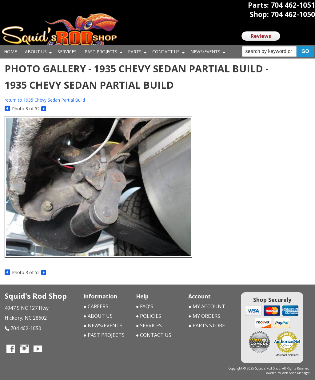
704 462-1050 (23, 328)
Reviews (261, 36)
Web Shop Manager (295, 373)
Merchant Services (287, 355)
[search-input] (269, 51)
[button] (278, 51)
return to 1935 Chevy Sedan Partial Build (45, 100)
